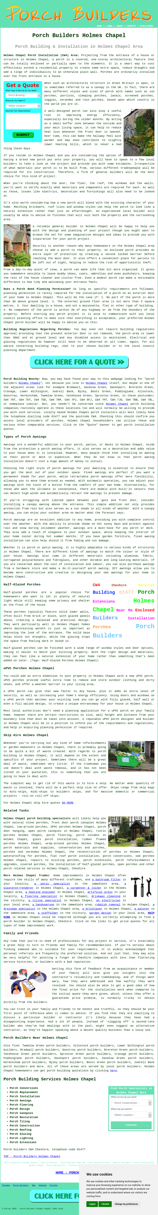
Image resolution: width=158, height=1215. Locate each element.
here (113, 1070)
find (15, 1045)
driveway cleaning (106, 896)
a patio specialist (52, 883)
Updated (42, 1185)
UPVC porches (61, 826)
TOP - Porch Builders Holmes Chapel (32, 1156)
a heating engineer (40, 892)
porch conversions (117, 856)
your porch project (74, 238)
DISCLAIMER (146, 26)
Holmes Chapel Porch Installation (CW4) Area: (41, 55)
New (33, 1185)
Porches (54, 1185)
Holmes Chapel (29, 383)
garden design (100, 913)
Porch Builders (21, 1185)
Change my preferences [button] (126, 1204)
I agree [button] (92, 1204)
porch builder (26, 322)
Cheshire (78, 868)
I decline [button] (105, 1204)
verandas (66, 99)
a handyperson (43, 904)
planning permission (19, 293)
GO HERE (68, 802)
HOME (99, 26)
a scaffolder (48, 913)
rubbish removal (107, 904)
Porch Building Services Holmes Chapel (50, 1079)
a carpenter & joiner (84, 888)
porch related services (22, 868)
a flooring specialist (39, 896)
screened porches (139, 95)
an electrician (108, 900)
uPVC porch (110, 719)
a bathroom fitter (106, 879)
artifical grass (100, 892)
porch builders (15, 1066)
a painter (142, 908)
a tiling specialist (45, 900)
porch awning (143, 457)
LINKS (109, 26)
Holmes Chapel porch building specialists (37, 818)
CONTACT (131, 26)
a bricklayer (92, 908)
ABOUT (120, 26)
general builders (109, 172)
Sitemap (6, 1185)
